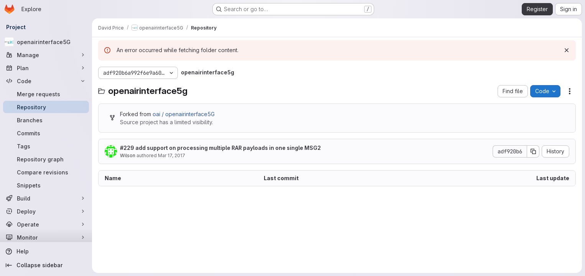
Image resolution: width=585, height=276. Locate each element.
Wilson (127, 155)
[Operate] (46, 224)
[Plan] (46, 68)
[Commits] (46, 133)
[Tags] (46, 146)
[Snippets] (46, 185)
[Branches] (46, 120)
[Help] (46, 251)
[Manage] (46, 55)
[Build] (46, 198)
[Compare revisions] (46, 172)
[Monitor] (46, 237)
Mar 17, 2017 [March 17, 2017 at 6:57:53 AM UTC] (171, 155)
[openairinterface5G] (46, 42)
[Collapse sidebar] (46, 265)
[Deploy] (46, 211)
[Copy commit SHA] (533, 151)
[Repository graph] (46, 159)
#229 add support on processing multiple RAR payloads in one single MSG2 (220, 148)
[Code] (46, 81)
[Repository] (46, 107)
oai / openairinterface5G (184, 114)
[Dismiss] (566, 50)
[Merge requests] (46, 94)
